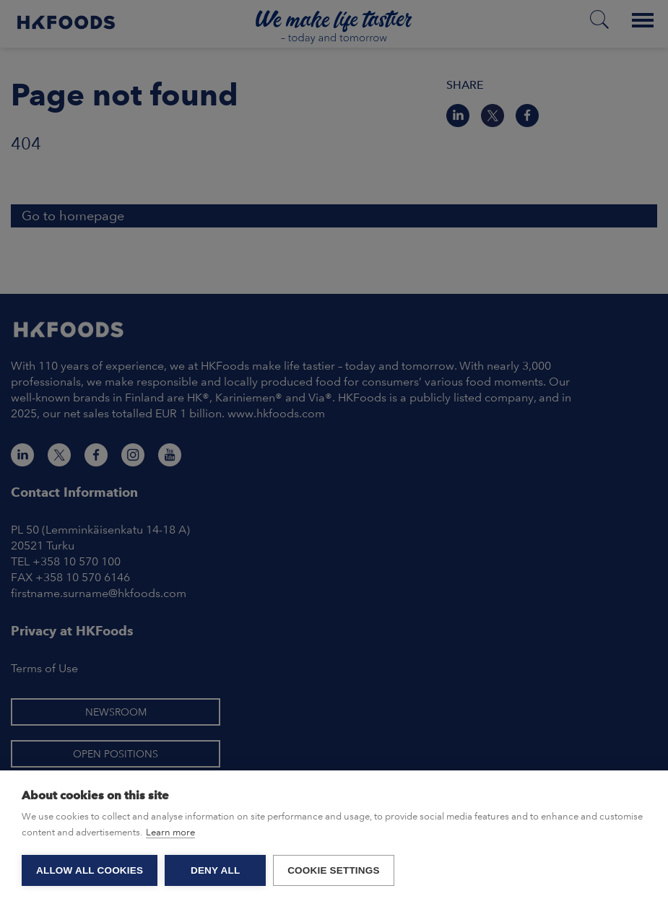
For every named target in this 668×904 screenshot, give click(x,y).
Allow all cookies (89, 870)
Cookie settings (333, 870)
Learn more (170, 832)
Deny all (215, 870)
